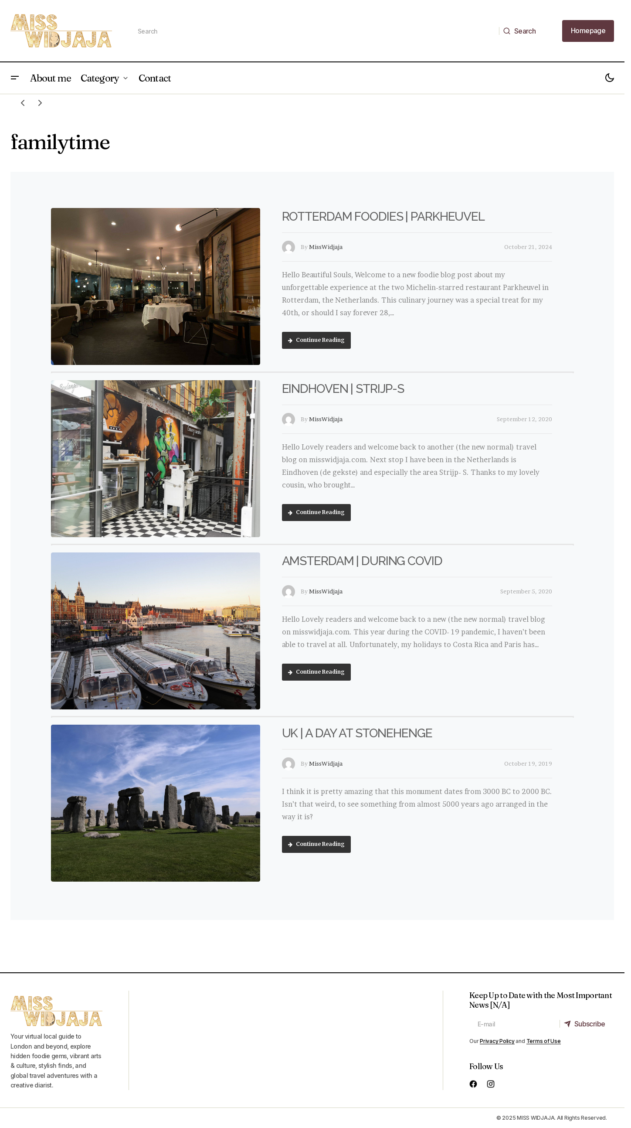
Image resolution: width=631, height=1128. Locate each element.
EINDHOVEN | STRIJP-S (343, 389)
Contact (155, 78)
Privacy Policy (497, 1041)
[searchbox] (314, 30)
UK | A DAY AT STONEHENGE (357, 733)
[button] (14, 78)
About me (50, 78)
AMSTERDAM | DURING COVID (362, 561)
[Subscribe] (586, 1023)
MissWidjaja (326, 246)
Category (100, 78)
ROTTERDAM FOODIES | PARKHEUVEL (383, 216)
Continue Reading (316, 340)
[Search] (522, 31)
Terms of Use (543, 1041)
